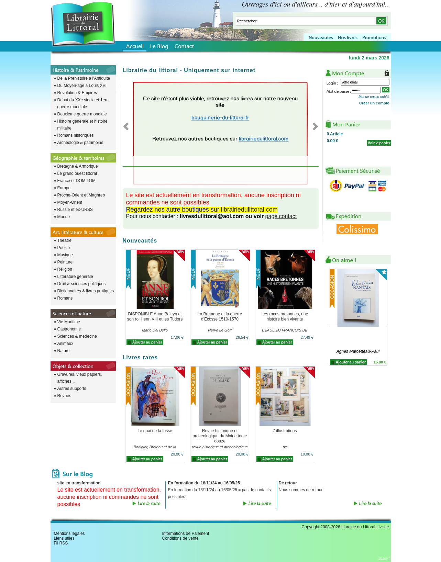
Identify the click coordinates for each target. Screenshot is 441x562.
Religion (64, 269)
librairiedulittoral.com (249, 209)
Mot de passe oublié (374, 97)
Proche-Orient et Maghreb (81, 195)
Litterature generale (75, 276)
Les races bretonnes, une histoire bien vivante (285, 317)
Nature (63, 350)
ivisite (383, 527)
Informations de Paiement (185, 533)
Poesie (63, 247)
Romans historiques (75, 135)
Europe (64, 188)
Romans (65, 298)
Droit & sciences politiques (81, 283)
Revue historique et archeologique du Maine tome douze (219, 435)
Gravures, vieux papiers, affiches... (79, 378)
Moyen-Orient (69, 202)
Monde (63, 216)
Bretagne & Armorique (77, 166)
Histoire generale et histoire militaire (82, 125)
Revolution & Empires (77, 92)
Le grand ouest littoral (77, 173)
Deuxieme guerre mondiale (82, 114)
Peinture (65, 262)
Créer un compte (374, 103)
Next (313, 126)
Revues (64, 395)
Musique (65, 254)
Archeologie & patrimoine (80, 142)
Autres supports (71, 388)
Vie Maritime (68, 321)
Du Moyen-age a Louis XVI (82, 85)
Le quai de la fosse (154, 430)
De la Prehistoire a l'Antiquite (83, 78)
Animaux (65, 343)
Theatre (64, 240)
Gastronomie (69, 329)
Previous (128, 126)
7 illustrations (285, 430)
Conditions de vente (180, 538)
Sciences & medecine (77, 336)
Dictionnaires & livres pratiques (85, 291)
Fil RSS (61, 543)
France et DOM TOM (76, 180)
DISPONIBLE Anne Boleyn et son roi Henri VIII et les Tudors (155, 317)
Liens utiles (64, 538)
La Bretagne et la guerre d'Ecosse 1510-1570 (220, 317)
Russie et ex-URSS (75, 209)
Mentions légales (69, 533)
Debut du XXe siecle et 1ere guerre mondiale (83, 103)
